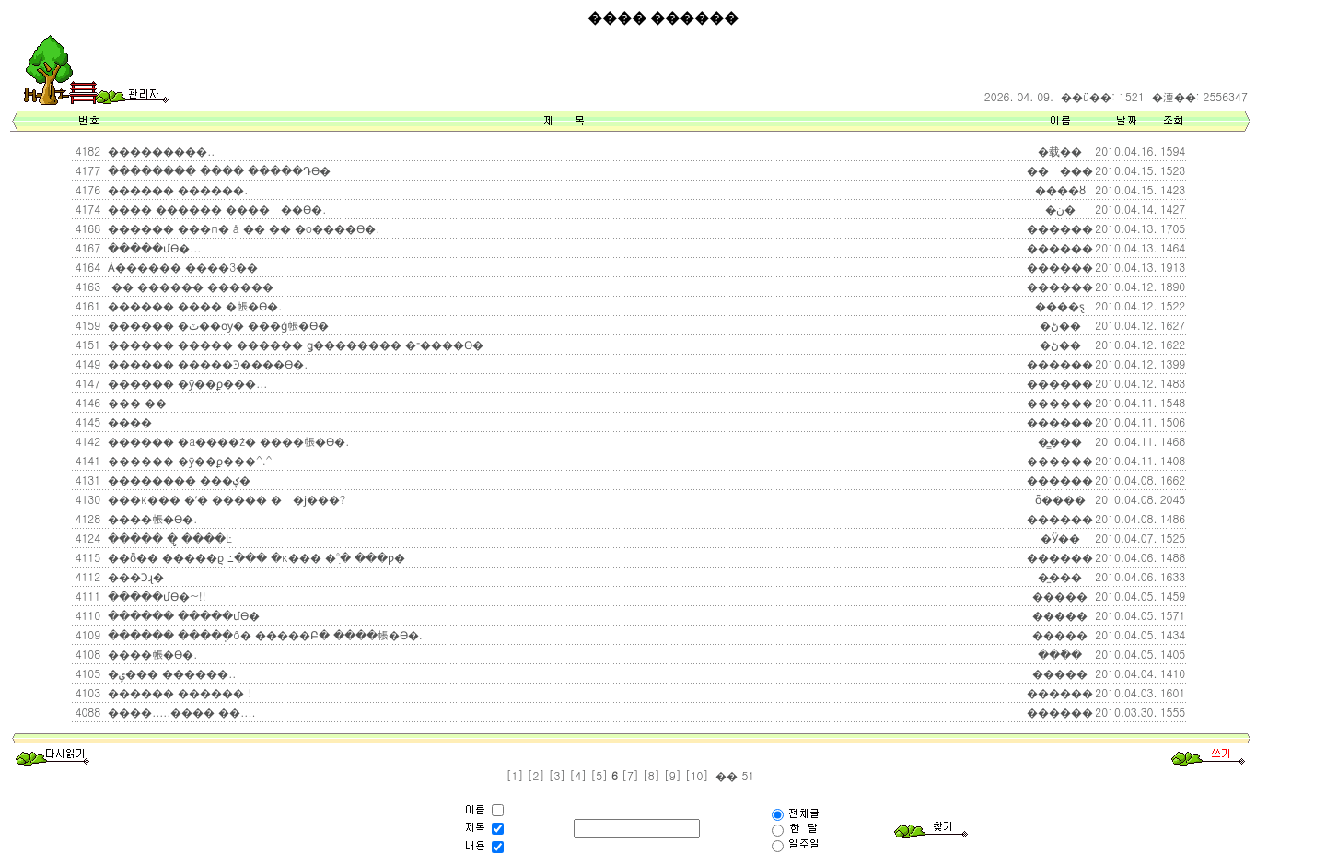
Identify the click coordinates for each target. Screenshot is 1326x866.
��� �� (135, 402)
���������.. (159, 150)
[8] (651, 775)
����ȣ (1060, 189)
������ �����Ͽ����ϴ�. (206, 363)
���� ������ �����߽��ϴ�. (215, 208)
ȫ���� (1060, 499)
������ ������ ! (177, 692)
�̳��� (1060, 441)
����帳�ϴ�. (150, 518)
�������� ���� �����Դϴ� (217, 170)
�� (725, 775)
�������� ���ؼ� (177, 479)
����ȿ (1060, 305)
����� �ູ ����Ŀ (168, 537)
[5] (599, 775)
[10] (697, 775)
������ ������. (176, 189)
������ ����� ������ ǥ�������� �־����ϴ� (293, 344)
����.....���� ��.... (179, 712)
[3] (556, 775)
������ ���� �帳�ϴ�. (193, 305)
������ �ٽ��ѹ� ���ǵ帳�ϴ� (216, 325)
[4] (578, 775)
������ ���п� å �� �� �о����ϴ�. (241, 228)
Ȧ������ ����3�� (181, 267)
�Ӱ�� (1060, 537)
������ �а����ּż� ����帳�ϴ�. (226, 441)
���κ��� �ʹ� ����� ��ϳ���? (224, 499)
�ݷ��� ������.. (170, 673)
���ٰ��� (1060, 170)
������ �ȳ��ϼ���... (185, 383)
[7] (630, 775)
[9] (672, 775)
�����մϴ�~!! (155, 595)
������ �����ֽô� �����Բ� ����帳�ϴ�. (263, 634)
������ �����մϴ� (182, 615)
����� (1060, 595)
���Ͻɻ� (134, 576)
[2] (536, 775)
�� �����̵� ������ (188, 286)
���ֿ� (1060, 653)
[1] (515, 775)
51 (746, 775)
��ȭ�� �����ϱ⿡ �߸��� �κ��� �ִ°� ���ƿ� (254, 557)
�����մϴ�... (152, 247)
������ (1060, 228)
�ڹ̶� (1060, 208)
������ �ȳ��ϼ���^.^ (188, 460)
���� (128, 421)
